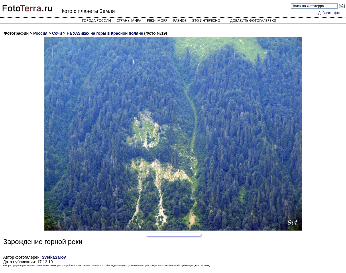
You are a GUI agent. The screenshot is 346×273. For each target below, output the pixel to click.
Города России (96, 20)
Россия (40, 33)
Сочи (57, 33)
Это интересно (206, 20)
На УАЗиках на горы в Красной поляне (105, 33)
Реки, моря (157, 20)
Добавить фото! (330, 13)
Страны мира (129, 20)
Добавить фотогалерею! (253, 20)
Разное (180, 20)
